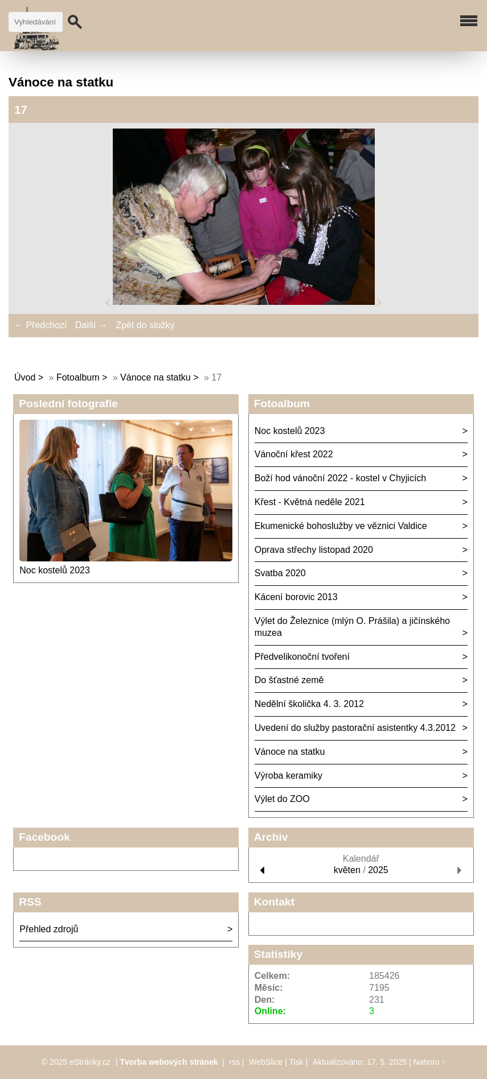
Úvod (24, 377)
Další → (91, 325)
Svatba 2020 (280, 573)
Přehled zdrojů (48, 929)
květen (347, 870)
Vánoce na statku (155, 377)
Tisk (296, 1061)
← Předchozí (40, 325)
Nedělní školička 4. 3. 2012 (309, 704)
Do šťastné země (289, 680)
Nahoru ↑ (429, 1061)
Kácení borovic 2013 (296, 597)
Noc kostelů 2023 (54, 570)
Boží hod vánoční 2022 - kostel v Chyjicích (341, 478)
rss (234, 1061)
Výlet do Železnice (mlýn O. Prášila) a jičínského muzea (352, 627)
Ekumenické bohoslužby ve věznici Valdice (341, 526)
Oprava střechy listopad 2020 (314, 550)
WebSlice (266, 1061)
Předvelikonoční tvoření (302, 657)
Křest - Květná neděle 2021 (310, 502)
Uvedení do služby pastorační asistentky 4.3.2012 (355, 728)
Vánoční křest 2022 (294, 454)
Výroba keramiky (288, 775)
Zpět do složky (145, 325)
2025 (378, 870)
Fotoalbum (78, 377)
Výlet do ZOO (282, 799)
